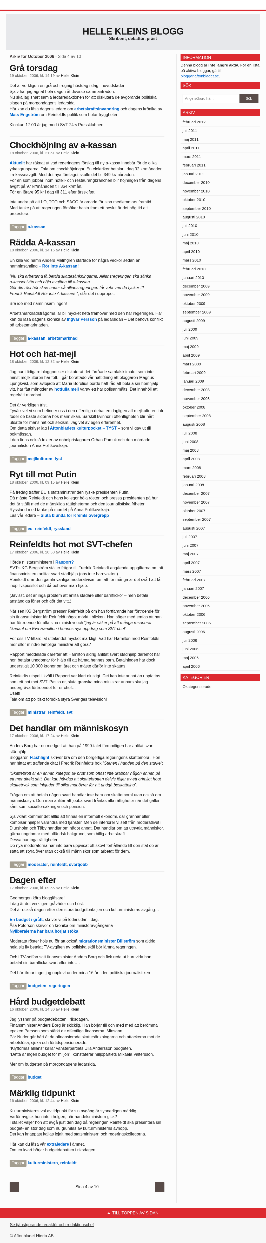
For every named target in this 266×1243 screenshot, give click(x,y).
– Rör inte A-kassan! (59, 266)
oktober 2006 (194, 614)
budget (34, 1077)
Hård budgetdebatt (47, 1001)
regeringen (59, 986)
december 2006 (196, 597)
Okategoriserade (197, 686)
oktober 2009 (194, 303)
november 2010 (196, 191)
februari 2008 (194, 476)
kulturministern (43, 1163)
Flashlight (40, 757)
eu (30, 528)
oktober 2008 (194, 407)
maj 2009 (191, 346)
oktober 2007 (194, 511)
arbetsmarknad (63, 338)
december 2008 (196, 389)
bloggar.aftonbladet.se (200, 76)
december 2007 (196, 493)
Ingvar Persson (82, 319)
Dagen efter (33, 880)
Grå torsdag (34, 68)
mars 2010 (192, 260)
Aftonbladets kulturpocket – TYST (83, 428)
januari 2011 (193, 174)
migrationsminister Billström (106, 941)
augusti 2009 (194, 320)
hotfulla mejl (67, 389)
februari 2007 (194, 580)
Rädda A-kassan (43, 242)
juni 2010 (190, 234)
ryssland (62, 528)
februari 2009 (194, 372)
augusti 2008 (194, 424)
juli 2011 (190, 130)
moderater (38, 864)
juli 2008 (190, 433)
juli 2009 (190, 329)
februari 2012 (194, 122)
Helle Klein (70, 75)
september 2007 (197, 519)
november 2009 (196, 294)
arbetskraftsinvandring (97, 109)
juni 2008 (190, 441)
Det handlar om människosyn (69, 728)
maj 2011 (191, 139)
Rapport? (64, 562)
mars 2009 (192, 364)
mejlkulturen (40, 459)
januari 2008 (193, 485)
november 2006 (196, 606)
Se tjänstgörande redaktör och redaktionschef (52, 1224)
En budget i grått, (27, 919)
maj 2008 (191, 450)
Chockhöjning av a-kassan (63, 145)
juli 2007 (190, 536)
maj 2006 (191, 658)
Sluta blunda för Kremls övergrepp (75, 515)
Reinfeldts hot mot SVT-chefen (71, 544)
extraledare (58, 1144)
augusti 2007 (194, 528)
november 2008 (196, 398)
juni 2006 (190, 649)
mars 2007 (192, 571)
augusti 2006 (194, 632)
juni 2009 (190, 338)
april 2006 (191, 666)
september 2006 (197, 623)
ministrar (36, 712)
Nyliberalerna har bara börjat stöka (44, 931)
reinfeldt (43, 528)
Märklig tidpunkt (42, 1093)
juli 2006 (190, 640)
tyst (58, 459)
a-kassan (36, 227)
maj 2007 (191, 554)
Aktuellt (18, 163)
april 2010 (191, 251)
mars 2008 (192, 467)
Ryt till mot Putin (43, 474)
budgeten (37, 986)
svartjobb (78, 864)
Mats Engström (25, 114)
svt (69, 712)
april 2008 (191, 459)
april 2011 (191, 148)
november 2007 (196, 502)
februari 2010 (194, 269)
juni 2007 (190, 545)
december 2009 (196, 286)
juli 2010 (190, 225)
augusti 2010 (194, 217)
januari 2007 (193, 588)
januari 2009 (193, 381)
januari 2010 (193, 277)
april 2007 (191, 562)
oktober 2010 (194, 199)
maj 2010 (191, 243)
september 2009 (197, 312)
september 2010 (197, 208)
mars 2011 (192, 156)
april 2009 (191, 355)
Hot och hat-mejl (43, 354)
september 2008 (197, 415)
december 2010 (196, 182)
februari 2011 (194, 165)
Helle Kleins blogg (132, 31)
